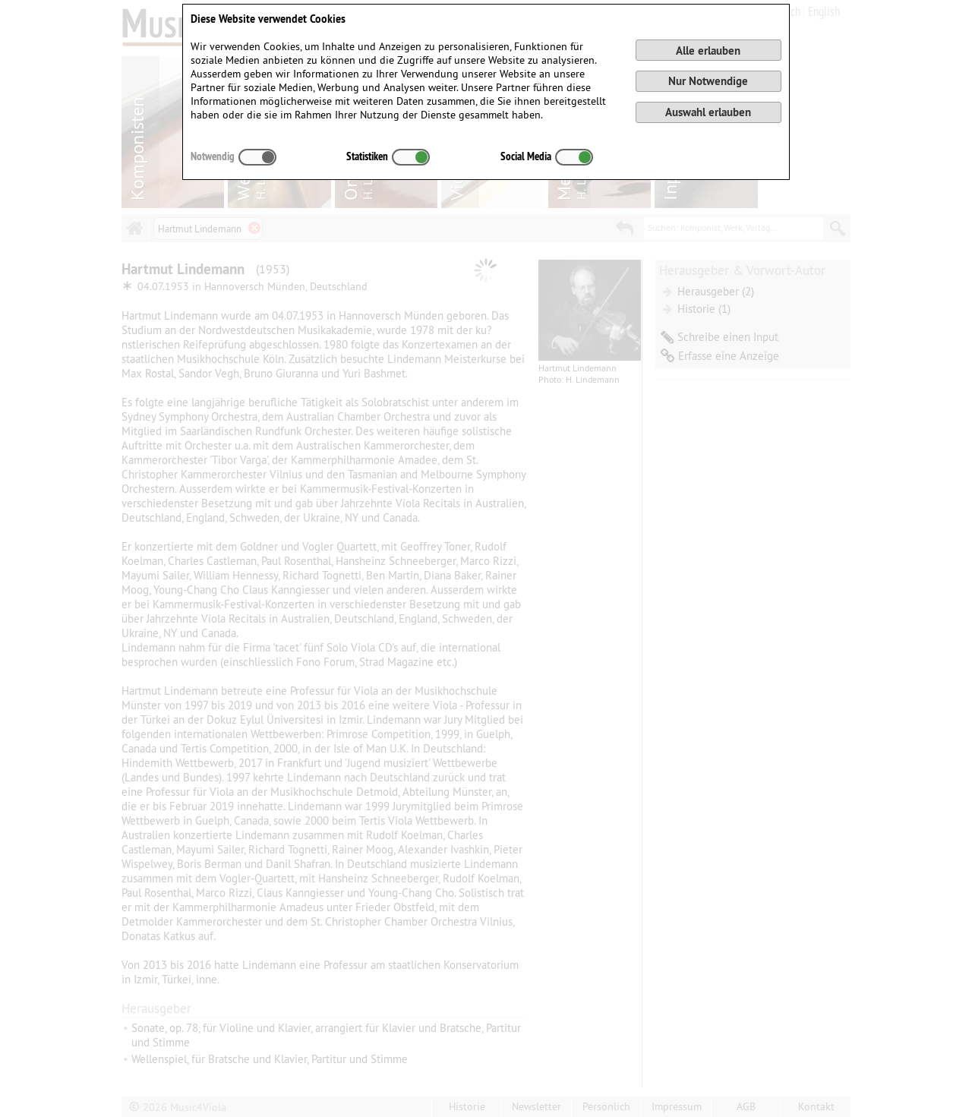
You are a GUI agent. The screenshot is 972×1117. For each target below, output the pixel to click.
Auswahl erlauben (708, 112)
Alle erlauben (708, 50)
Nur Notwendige (708, 81)
